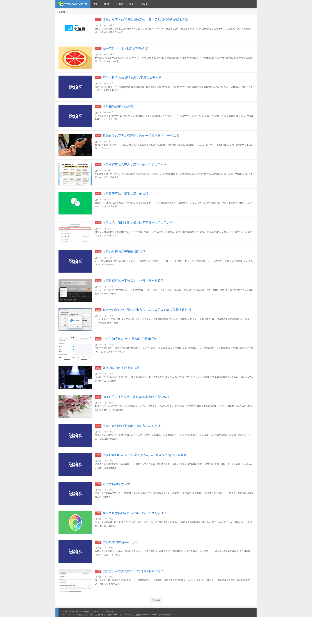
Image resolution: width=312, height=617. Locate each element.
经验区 (120, 4)
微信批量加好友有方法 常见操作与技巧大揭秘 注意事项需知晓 (145, 455)
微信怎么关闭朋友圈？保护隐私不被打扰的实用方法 (138, 222)
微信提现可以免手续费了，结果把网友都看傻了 (135, 280)
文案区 (132, 4)
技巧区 (107, 4)
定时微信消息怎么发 (116, 484)
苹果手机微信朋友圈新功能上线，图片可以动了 (135, 513)
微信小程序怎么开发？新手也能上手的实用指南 (135, 164)
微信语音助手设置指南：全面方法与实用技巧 (133, 426)
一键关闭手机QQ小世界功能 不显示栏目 (130, 338)
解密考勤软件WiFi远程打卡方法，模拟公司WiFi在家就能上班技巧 (147, 309)
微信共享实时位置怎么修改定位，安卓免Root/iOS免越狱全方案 (145, 19)
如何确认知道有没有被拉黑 (121, 368)
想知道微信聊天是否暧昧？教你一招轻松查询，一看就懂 (141, 135)
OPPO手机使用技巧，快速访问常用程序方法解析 (136, 397)
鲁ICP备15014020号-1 (96, 612)
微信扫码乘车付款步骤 (118, 106)
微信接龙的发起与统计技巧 (121, 542)
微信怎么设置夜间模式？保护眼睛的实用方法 (133, 571)
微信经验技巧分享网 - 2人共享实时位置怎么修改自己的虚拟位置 (72, 4)
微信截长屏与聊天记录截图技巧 (124, 251)
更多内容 (156, 600)
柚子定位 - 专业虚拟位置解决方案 (125, 48)
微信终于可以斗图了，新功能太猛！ (127, 193)
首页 (96, 4)
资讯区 (145, 4)
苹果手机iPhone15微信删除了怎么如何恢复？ (133, 77)
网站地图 (109, 612)
